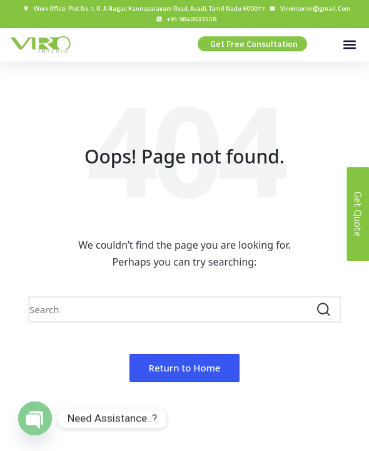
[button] (349, 44)
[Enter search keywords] (184, 309)
